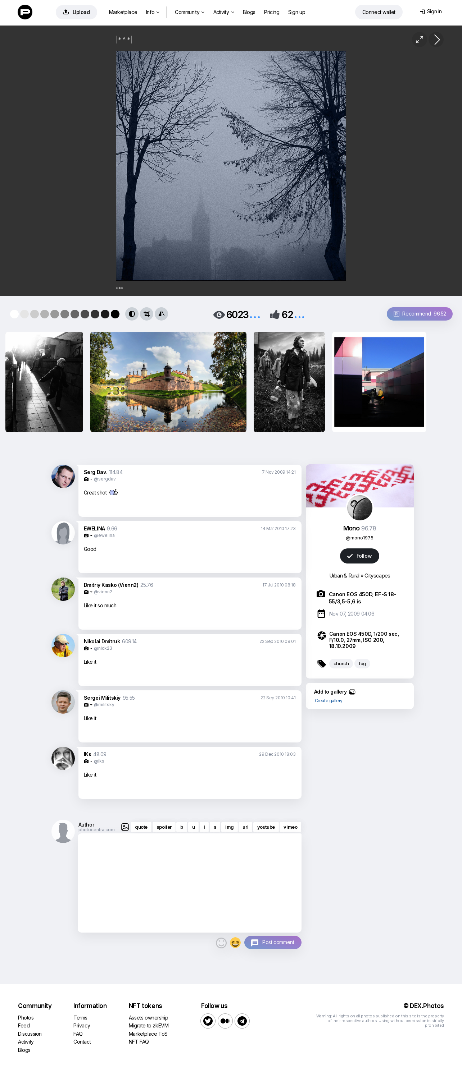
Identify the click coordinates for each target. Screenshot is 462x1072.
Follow (359, 556)
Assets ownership (148, 1018)
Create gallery (329, 700)
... (255, 314)
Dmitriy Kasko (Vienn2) (111, 585)
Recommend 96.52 (420, 313)
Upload (76, 12)
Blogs (249, 12)
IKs (87, 754)
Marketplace (123, 12)
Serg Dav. (95, 472)
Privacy (81, 1025)
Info (152, 12)
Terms (80, 1018)
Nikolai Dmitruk (102, 641)
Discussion (30, 1034)
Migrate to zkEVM (149, 1025)
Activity (223, 12)
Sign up (296, 12)
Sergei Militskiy (102, 698)
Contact (82, 1042)
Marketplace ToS (148, 1034)
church (341, 663)
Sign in (431, 11)
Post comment (278, 942)
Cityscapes (377, 575)
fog (362, 663)
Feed (24, 1025)
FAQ (78, 1034)
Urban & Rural (344, 575)
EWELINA (94, 528)
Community (189, 12)
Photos (26, 1018)
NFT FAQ (139, 1042)
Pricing (271, 12)
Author (86, 825)
